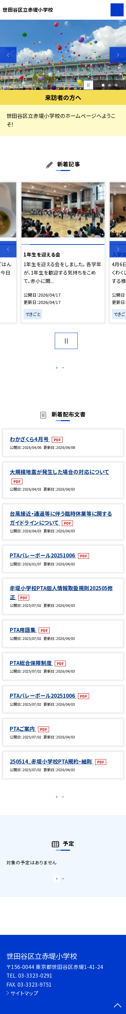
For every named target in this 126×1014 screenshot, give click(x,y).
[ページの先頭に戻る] (117, 1006)
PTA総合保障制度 (31, 669)
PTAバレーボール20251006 (43, 562)
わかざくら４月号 (30, 446)
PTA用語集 (23, 637)
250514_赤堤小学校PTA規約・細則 (51, 768)
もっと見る (59, 369)
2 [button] (109, 85)
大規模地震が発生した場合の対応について (59, 478)
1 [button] (102, 85)
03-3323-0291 (35, 975)
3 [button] (116, 85)
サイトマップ (24, 993)
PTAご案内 (23, 735)
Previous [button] (8, 55)
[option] (63, 55)
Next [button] (118, 55)
